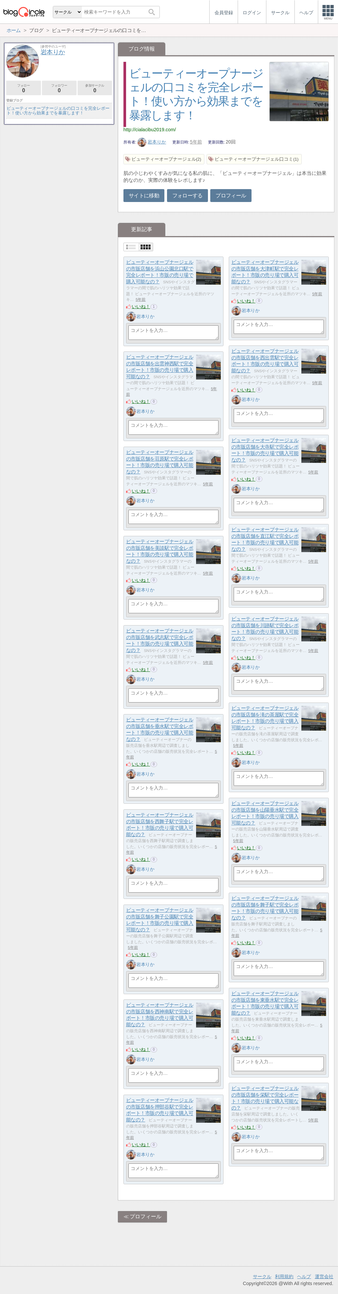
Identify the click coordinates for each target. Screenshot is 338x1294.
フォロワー (59, 88)
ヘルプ (304, 1276)
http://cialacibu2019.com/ (149, 129)
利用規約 (284, 1276)
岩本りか (151, 141)
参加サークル (95, 88)
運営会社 (324, 1276)
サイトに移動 (144, 195)
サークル (262, 1276)
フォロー (23, 88)
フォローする (187, 195)
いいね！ (141, 306)
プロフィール (231, 195)
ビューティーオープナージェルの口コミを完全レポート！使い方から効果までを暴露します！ (58, 110)
